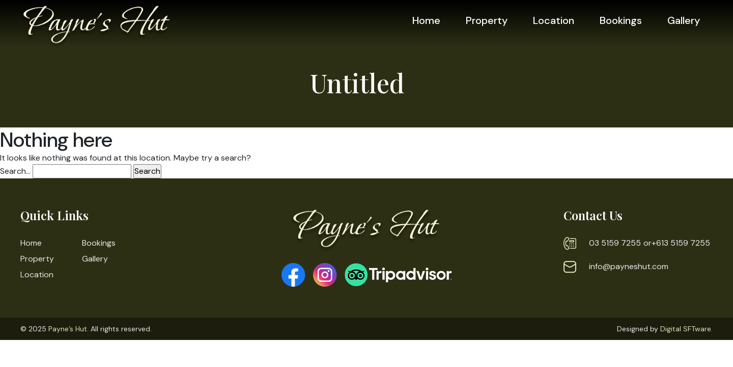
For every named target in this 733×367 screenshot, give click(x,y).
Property (487, 20)
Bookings (621, 20)
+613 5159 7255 (681, 243)
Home (426, 20)
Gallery (683, 20)
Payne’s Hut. (68, 328)
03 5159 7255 (615, 243)
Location (553, 20)
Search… (15, 171)
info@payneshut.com (628, 266)
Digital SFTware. (686, 328)
